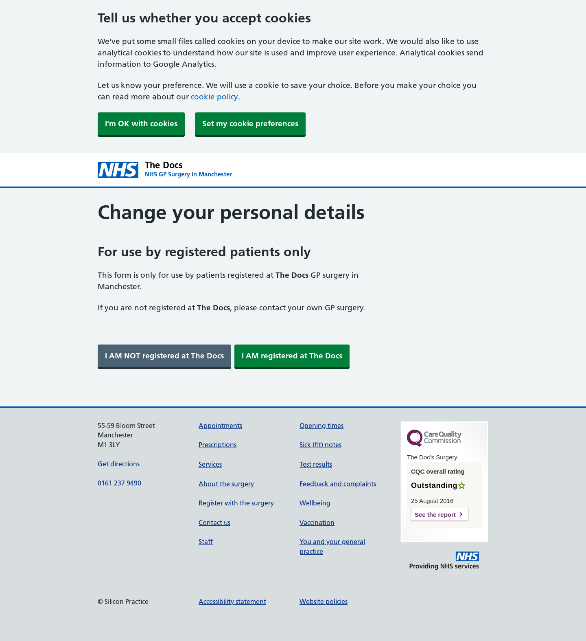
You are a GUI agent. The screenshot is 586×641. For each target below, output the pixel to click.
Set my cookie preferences (250, 123)
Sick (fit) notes (320, 445)
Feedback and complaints (338, 484)
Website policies (324, 601)
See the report (435, 514)
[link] (164, 356)
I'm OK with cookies (141, 123)
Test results (316, 464)
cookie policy (214, 96)
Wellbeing (315, 503)
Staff (206, 542)
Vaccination (317, 522)
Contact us (214, 522)
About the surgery (226, 484)
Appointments (220, 425)
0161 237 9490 (119, 483)
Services (210, 464)
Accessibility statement (232, 601)
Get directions (119, 464)
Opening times (321, 425)
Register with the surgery (236, 503)
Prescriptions (217, 445)
